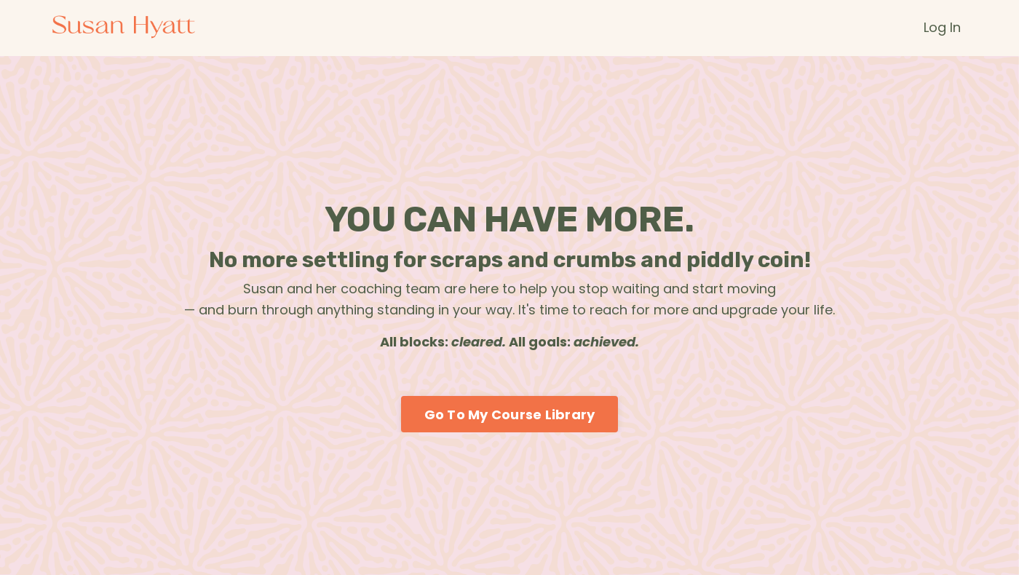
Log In (942, 27)
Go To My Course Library (509, 414)
